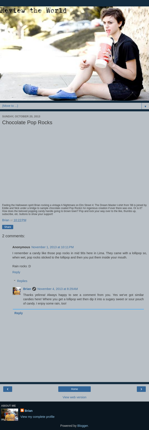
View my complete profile (37, 416)
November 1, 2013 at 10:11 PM (52, 247)
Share (7, 226)
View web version (74, 397)
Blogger (82, 425)
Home (74, 389)
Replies (22, 281)
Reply (16, 272)
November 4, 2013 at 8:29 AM (57, 289)
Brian (27, 289)
